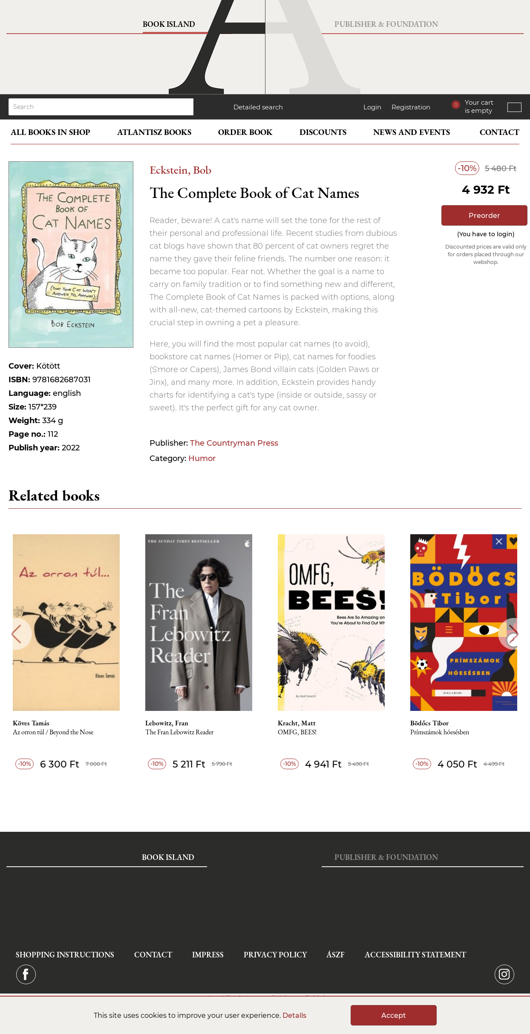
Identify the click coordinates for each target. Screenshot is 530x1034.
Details (294, 1015)
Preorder (484, 216)
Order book (245, 132)
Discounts (323, 132)
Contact (499, 132)
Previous (16, 634)
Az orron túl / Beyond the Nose (53, 732)
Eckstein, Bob (180, 169)
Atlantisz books (154, 132)
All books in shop (50, 132)
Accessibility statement (415, 955)
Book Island (169, 24)
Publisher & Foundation (386, 24)
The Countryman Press (234, 443)
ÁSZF (335, 955)
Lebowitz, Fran (166, 723)
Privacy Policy (275, 955)
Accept (393, 1015)
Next (514, 634)
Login (372, 107)
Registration (411, 107)
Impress (208, 955)
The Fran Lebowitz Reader (179, 732)
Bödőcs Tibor (429, 723)
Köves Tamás (31, 723)
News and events (411, 132)
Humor (202, 458)
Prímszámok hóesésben (439, 732)
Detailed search (258, 107)
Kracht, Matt (297, 723)
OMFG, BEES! (297, 732)
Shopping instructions (65, 955)
